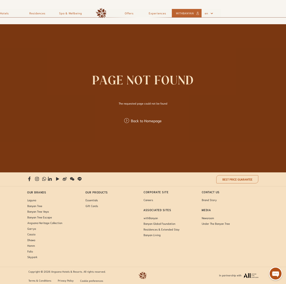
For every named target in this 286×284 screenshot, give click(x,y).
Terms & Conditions (39, 280)
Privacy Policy (66, 280)
